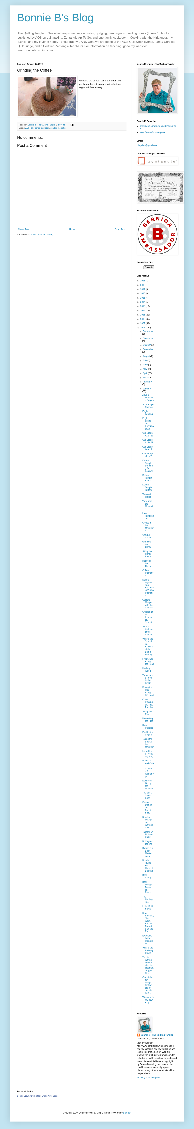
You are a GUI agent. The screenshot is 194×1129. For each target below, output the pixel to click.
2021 (143, 280)
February (147, 382)
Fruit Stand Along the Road (148, 661)
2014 (143, 302)
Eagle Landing (147, 412)
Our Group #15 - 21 (147, 441)
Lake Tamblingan (148, 516)
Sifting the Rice (147, 712)
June (145, 364)
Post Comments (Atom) (41, 234)
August (146, 356)
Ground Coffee (146, 536)
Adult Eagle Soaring (147, 405)
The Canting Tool (147, 899)
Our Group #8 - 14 (147, 448)
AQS (27, 128)
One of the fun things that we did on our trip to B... (147, 985)
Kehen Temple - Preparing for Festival (147, 465)
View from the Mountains (148, 505)
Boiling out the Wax (147, 842)
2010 (143, 319)
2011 (143, 314)
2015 (143, 298)
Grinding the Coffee (146, 544)
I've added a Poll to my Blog (147, 754)
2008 (143, 327)
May (145, 369)
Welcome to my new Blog (148, 1000)
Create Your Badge (50, 1096)
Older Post (120, 229)
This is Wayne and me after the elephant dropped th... (147, 965)
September (148, 349)
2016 (143, 293)
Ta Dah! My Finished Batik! (147, 834)
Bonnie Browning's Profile (28, 1096)
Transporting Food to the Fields (147, 679)
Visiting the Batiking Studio (147, 950)
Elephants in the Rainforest (147, 939)
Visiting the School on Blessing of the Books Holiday (147, 647)
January (147, 388)
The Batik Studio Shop (147, 795)
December (148, 331)
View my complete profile (149, 1077)
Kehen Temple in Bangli (147, 487)
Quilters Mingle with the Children (147, 604)
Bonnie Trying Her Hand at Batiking (147, 865)
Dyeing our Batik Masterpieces (147, 852)
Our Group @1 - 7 (147, 454)
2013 (143, 306)
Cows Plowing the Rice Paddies (147, 703)
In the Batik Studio (147, 907)
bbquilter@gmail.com (147, 145)
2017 (143, 289)
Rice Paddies (147, 726)
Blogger (127, 1113)
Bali (32, 128)
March (146, 377)
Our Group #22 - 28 (147, 434)
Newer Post (23, 229)
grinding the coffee (58, 128)
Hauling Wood (146, 669)
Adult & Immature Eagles (148, 397)
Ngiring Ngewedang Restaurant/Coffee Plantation (148, 588)
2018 (143, 285)
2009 (143, 323)
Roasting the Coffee (146, 563)
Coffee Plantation (148, 573)
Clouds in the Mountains (148, 527)
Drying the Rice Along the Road (148, 691)
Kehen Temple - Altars (147, 478)
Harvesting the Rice (147, 719)
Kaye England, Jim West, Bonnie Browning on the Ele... (148, 922)
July (145, 360)
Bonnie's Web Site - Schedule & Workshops (148, 768)
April (145, 373)
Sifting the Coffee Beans (147, 554)
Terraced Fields (146, 495)
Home (72, 229)
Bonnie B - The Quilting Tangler (157, 1035)
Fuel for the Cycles (147, 733)
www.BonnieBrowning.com (153, 132)
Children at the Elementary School (147, 617)
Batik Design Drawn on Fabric (147, 887)
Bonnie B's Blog (55, 17)
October (147, 345)
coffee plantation (42, 128)
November (148, 338)
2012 (143, 310)
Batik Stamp (146, 876)
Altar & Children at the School (147, 630)
